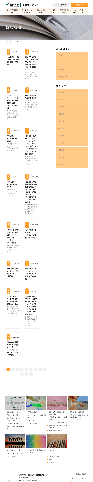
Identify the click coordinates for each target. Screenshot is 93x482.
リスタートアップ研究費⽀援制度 (37, 411)
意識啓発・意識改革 (65, 11)
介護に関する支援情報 (55, 425)
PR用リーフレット (54, 452)
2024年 (61, 112)
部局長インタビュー (12, 452)
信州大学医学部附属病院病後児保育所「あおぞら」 (79, 411)
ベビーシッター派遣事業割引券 (58, 417)
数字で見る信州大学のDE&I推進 (15, 422)
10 (22, 368)
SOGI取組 (75, 11)
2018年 (61, 161)
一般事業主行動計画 (12, 418)
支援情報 (62, 71)
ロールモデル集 (32, 418)
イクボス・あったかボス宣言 (14, 449)
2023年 (61, 120)
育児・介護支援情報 (41, 11)
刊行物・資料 (83, 11)
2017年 (61, 169)
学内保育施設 (53, 11)
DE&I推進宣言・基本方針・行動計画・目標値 (15, 414)
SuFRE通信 (52, 446)
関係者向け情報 (82, 473)
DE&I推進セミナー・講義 (13, 446)
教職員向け (63, 80)
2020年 (61, 144)
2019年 (61, 153)
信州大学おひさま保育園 (77, 407)
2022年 (61, 128)
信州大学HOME (79, 5)
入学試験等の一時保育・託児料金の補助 (58, 413)
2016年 (61, 177)
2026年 (61, 96)
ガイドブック (52, 449)
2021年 (61, 136)
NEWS (11, 41)
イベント (62, 63)
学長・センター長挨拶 (12, 410)
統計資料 (51, 458)
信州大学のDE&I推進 (12, 11)
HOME (6, 41)
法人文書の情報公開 (80, 478)
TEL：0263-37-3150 (25, 481)
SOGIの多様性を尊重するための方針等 (36, 447)
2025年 (61, 104)
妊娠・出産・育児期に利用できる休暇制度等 (58, 408)
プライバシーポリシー (80, 475)
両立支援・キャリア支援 (27, 11)
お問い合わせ (61, 5)
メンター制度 (31, 415)
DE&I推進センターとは (13, 407)
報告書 (51, 455)
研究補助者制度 (32, 407)
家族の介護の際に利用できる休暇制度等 (58, 421)
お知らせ (62, 55)
